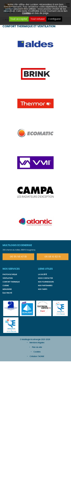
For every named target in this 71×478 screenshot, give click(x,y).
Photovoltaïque (10, 274)
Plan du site (37, 347)
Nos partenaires (45, 285)
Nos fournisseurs (46, 282)
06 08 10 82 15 (53, 257)
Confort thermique (11, 282)
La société (42, 274)
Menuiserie (7, 289)
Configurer (54, 19)
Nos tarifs (42, 289)
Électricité (7, 293)
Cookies (26, 13)
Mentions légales (37, 343)
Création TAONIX (37, 356)
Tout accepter (18, 19)
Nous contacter (45, 278)
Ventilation (8, 278)
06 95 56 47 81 (18, 257)
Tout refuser (38, 19)
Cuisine (6, 285)
